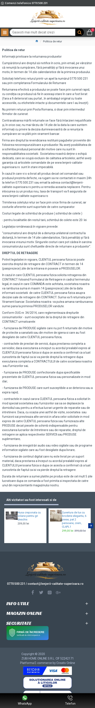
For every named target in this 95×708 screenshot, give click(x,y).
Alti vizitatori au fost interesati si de (31, 500)
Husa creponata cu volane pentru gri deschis (29, 516)
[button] (90, 525)
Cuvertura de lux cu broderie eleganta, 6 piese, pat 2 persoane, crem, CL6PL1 (74, 519)
